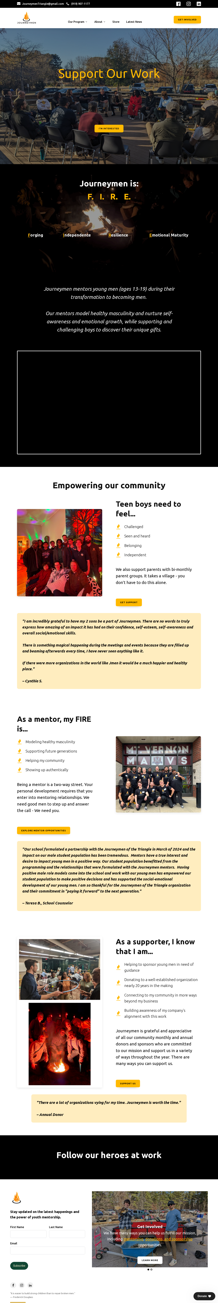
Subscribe (19, 1265)
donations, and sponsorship (168, 1239)
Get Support (129, 602)
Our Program (78, 21)
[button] (204, 1296)
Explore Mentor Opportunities (43, 830)
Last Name (56, 1227)
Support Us (128, 1083)
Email (13, 1243)
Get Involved (187, 19)
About (100, 21)
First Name (17, 1227)
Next (213, 96)
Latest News (134, 21)
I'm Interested (109, 128)
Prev (4, 96)
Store (115, 21)
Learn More (150, 1260)
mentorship (133, 1239)
